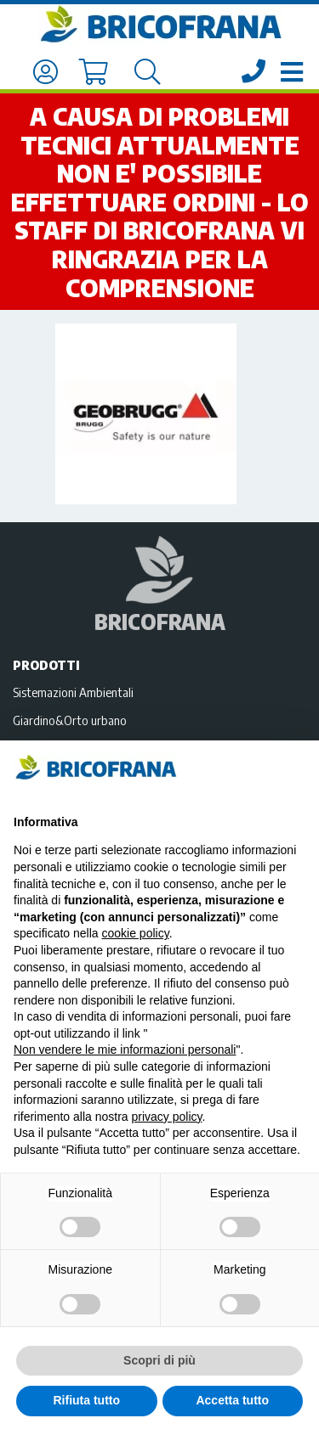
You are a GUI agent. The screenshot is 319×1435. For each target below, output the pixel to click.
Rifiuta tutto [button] (86, 1400)
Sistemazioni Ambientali (73, 692)
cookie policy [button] (135, 933)
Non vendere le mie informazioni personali (125, 1049)
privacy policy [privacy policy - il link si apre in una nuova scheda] (167, 1116)
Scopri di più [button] (159, 1360)
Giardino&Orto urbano (70, 720)
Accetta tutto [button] (232, 1400)
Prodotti (46, 664)
